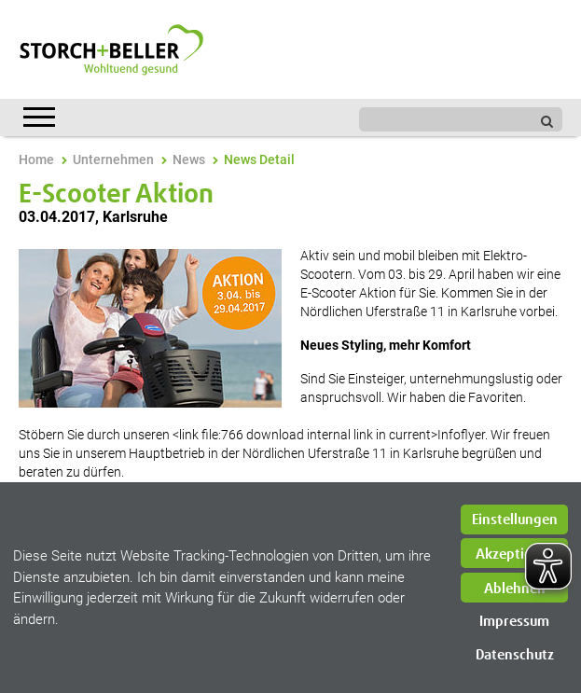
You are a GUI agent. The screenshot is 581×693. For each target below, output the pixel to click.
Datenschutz (515, 655)
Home (36, 159)
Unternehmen (113, 159)
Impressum (514, 622)
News (189, 159)
